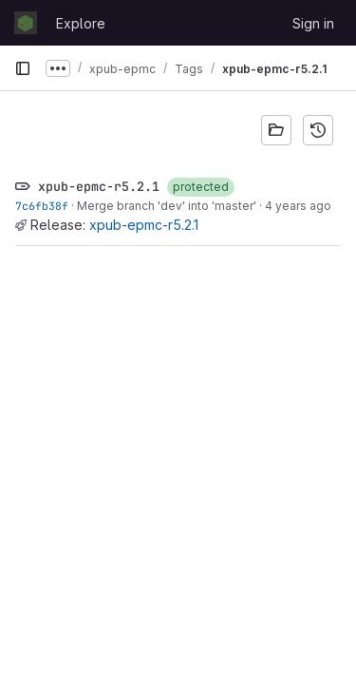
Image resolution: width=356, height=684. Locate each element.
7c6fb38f (41, 206)
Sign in (313, 23)
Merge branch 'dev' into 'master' (166, 206)
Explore (80, 23)
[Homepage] (25, 23)
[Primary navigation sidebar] (23, 68)
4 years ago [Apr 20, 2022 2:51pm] (298, 206)
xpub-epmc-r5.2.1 (143, 225)
